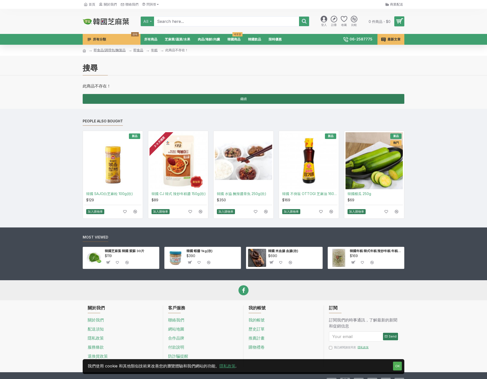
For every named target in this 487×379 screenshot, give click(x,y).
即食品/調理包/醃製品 (110, 50)
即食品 (138, 50)
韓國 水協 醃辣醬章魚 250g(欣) (241, 194)
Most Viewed (95, 237)
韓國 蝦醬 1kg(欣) (199, 251)
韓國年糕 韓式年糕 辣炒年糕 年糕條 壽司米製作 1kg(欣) (376, 251)
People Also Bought (103, 121)
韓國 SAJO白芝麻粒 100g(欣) (109, 194)
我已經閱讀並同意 (349, 347)
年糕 (154, 50)
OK (397, 366)
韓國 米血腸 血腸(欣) (283, 251)
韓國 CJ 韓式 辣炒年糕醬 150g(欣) (179, 194)
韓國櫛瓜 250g (359, 194)
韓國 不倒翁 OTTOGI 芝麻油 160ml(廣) (309, 194)
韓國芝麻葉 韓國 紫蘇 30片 (124, 251)
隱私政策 (227, 365)
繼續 (243, 99)
